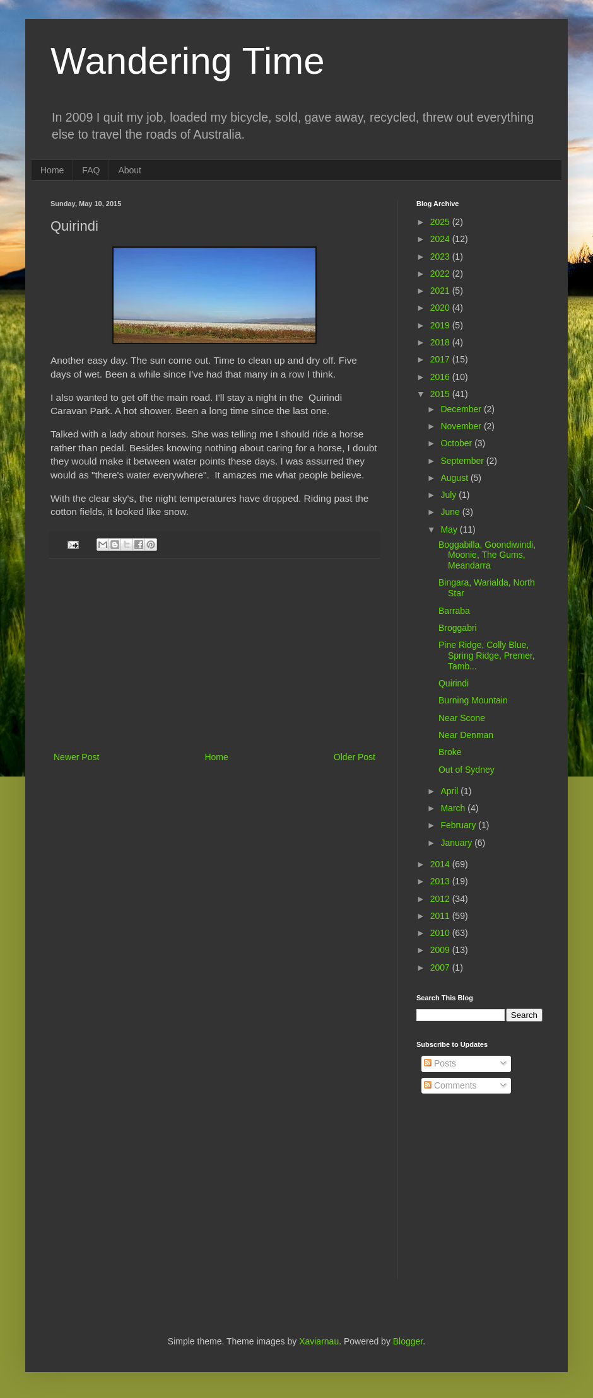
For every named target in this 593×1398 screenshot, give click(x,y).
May (449, 529)
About (129, 170)
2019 (441, 325)
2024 (441, 239)
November (461, 426)
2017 (441, 359)
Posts (440, 1063)
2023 (441, 256)
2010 (441, 933)
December (461, 409)
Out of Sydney (466, 770)
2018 (441, 342)
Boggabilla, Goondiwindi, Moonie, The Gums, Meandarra (487, 555)
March (453, 808)
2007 (441, 967)
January (457, 843)
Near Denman (465, 735)
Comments (450, 1085)
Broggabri (457, 628)
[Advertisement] (214, 655)
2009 (441, 950)
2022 (441, 274)
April (450, 791)
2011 (441, 916)
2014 (441, 864)
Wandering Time (187, 61)
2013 (441, 881)
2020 (441, 308)
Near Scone (461, 718)
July (449, 495)
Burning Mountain (473, 700)
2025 (441, 222)
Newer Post (76, 757)
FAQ (91, 170)
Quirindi (453, 683)
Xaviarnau (319, 1341)
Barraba (454, 611)
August (455, 478)
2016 (441, 377)
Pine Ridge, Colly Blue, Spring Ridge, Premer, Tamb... (486, 655)
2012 (441, 899)
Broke (450, 752)
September (463, 461)
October (457, 443)
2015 (441, 394)
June (451, 512)
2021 (441, 291)
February (459, 825)
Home (52, 170)
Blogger (408, 1341)
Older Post (354, 757)
